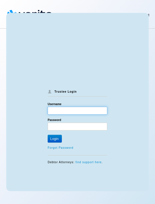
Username (54, 104)
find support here (89, 162)
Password (54, 120)
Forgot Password (61, 147)
